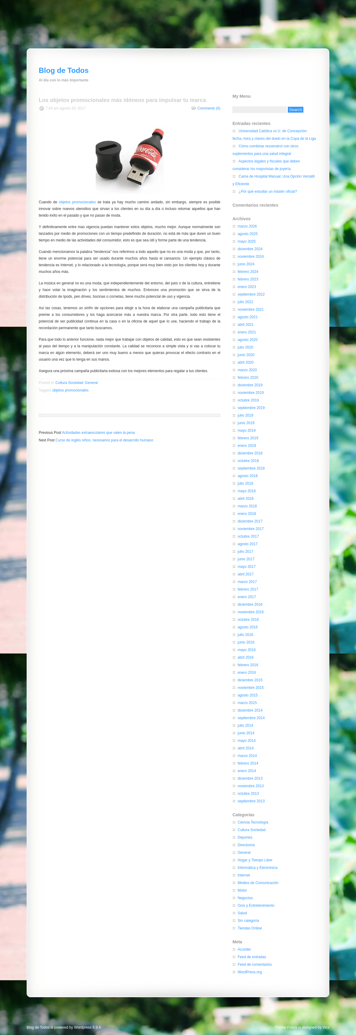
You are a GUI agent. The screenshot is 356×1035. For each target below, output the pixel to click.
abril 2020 (246, 362)
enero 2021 (247, 332)
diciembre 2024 (250, 249)
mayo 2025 (246, 241)
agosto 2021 (248, 317)
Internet (244, 875)
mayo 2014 (246, 741)
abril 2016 (246, 657)
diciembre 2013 (250, 778)
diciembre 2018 (250, 453)
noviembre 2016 (251, 612)
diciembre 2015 (250, 680)
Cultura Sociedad (69, 383)
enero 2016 (247, 672)
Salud (242, 913)
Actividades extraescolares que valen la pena (98, 433)
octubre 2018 (248, 461)
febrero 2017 (248, 589)
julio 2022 (245, 302)
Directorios (246, 845)
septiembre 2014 (251, 718)
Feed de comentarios (255, 964)
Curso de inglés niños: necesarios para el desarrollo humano (104, 440)
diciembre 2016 (250, 604)
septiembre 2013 (251, 801)
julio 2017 (245, 551)
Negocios (245, 898)
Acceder (244, 949)
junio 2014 (246, 733)
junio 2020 (246, 355)
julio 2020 (245, 347)
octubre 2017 (248, 536)
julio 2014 (245, 725)
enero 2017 (247, 597)
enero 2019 (247, 446)
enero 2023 (247, 287)
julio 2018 (245, 483)
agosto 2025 (248, 234)
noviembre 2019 (251, 393)
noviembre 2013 (251, 786)
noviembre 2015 (251, 688)
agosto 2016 (248, 627)
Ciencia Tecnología (253, 822)
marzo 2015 (247, 703)
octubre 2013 (248, 793)
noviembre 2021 (251, 309)
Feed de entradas (252, 957)
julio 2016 (245, 635)
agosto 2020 (248, 340)
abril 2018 (246, 498)
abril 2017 (246, 574)
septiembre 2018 (251, 468)
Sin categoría (248, 921)
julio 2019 (245, 415)
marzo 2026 (247, 226)
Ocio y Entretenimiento (256, 905)
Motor (242, 890)
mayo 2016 (246, 650)
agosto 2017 (248, 544)
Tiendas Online (250, 928)
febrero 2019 (248, 438)
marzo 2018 (247, 506)
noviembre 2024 (251, 256)
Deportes (245, 837)
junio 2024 (246, 264)
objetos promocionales (77, 202)
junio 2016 (246, 642)
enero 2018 (247, 514)
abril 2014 (246, 748)
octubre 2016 (248, 619)
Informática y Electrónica (257, 868)
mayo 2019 (246, 430)
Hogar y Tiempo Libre (255, 860)
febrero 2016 (248, 665)
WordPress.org (250, 972)
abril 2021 (246, 325)
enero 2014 (247, 771)
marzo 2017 (247, 582)
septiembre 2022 (251, 294)
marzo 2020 (247, 370)
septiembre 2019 (251, 408)
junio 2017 (246, 559)
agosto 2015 (248, 695)
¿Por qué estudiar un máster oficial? (268, 191)
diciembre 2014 (250, 710)
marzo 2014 (247, 756)
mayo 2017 (246, 567)
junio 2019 (246, 423)
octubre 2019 (248, 400)
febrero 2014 (248, 763)
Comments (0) (208, 108)
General (91, 383)
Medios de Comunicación (258, 883)
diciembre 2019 (250, 385)
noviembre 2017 (251, 529)
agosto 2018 (248, 476)
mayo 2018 (246, 491)
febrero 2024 (248, 272)
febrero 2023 (248, 279)
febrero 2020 (248, 377)
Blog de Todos (64, 70)
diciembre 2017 (250, 521)
